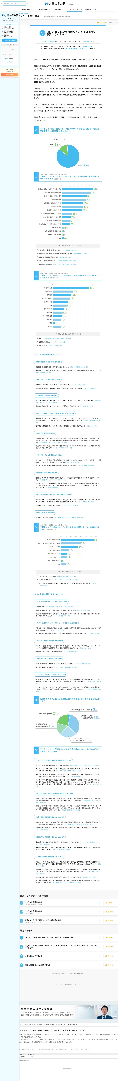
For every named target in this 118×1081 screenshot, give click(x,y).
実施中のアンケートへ (58, 973)
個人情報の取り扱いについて (27, 1049)
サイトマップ (85, 1049)
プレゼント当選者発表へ (76, 973)
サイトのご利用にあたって (46, 1049)
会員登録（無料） (9, 40)
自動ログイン (10, 58)
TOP (21, 1025)
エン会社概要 (74, 1049)
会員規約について (62, 1049)
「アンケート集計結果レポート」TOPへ (68, 984)
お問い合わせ (10, 74)
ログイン (9, 62)
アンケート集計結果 (29, 1025)
